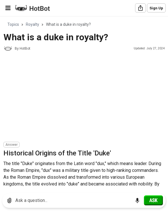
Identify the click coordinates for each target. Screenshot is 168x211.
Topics (13, 24)
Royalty (32, 24)
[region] (84, 103)
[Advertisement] (85, 97)
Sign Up (156, 8)
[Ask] (153, 200)
